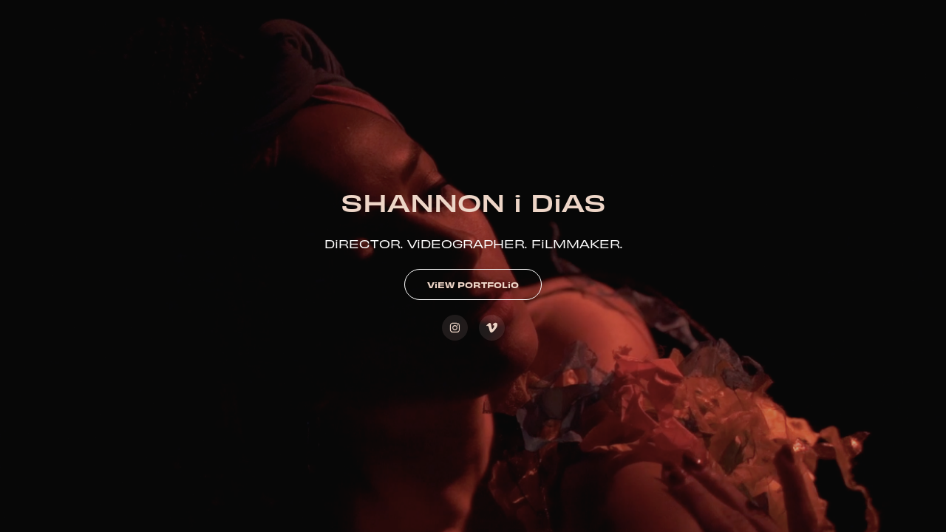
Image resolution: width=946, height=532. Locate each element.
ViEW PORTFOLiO (473, 284)
